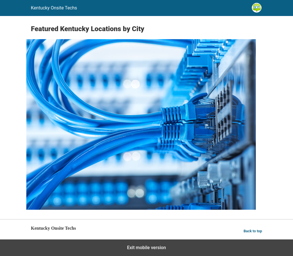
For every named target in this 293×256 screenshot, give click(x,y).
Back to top (252, 231)
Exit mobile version (146, 247)
